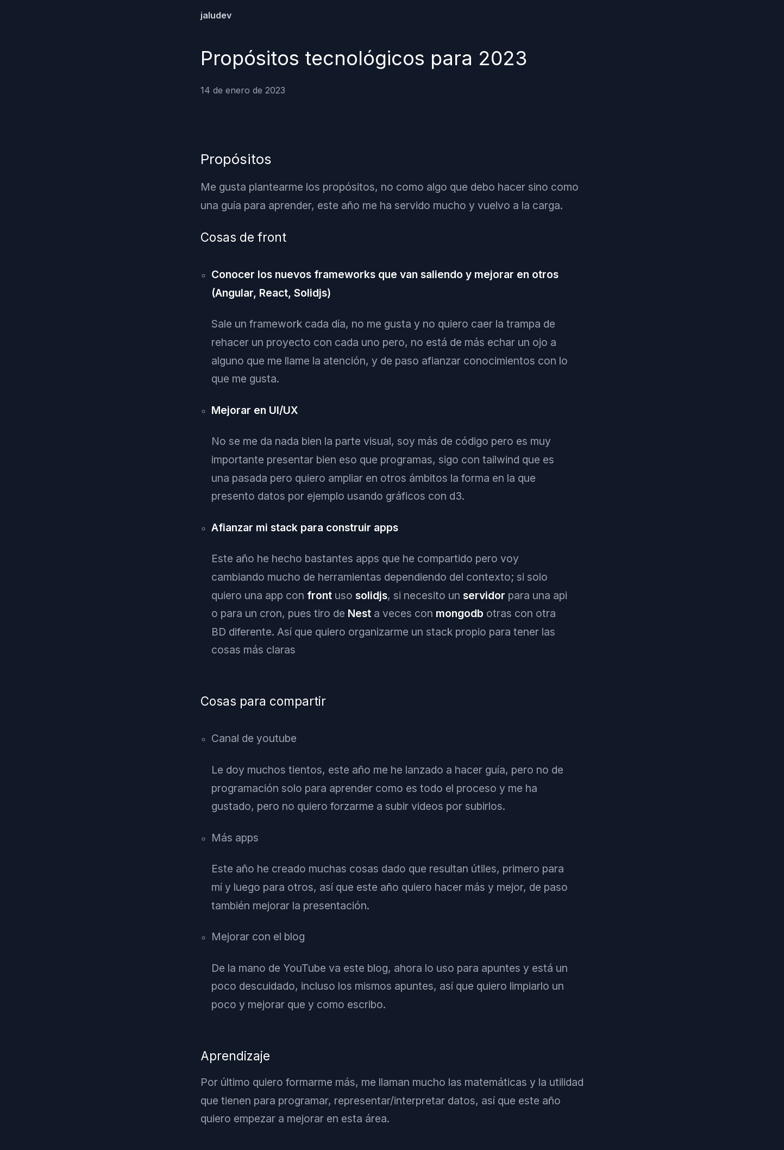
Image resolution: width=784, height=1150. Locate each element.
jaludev (215, 15)
